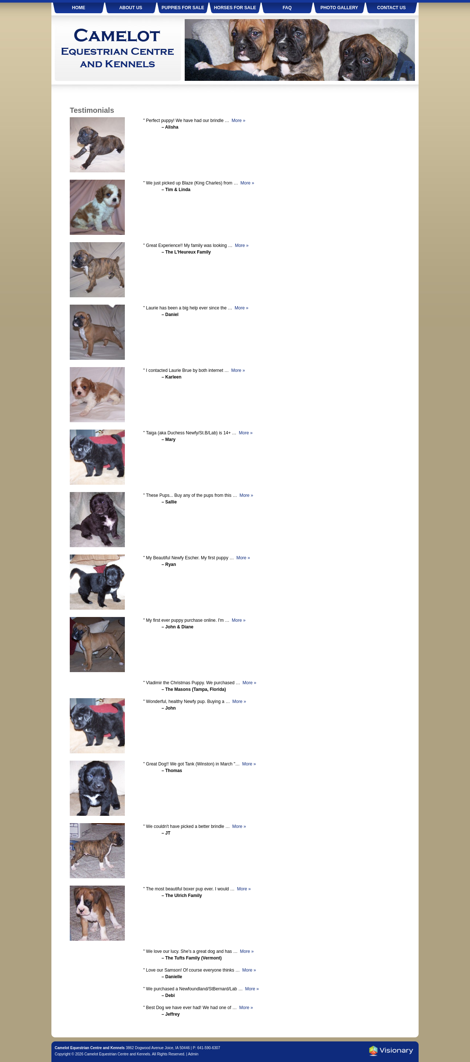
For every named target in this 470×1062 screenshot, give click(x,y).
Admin (193, 1054)
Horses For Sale (235, 7)
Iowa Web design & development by (391, 1050)
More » (238, 120)
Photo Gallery (339, 7)
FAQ (287, 7)
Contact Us (391, 7)
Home (78, 7)
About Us (130, 7)
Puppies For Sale (183, 7)
